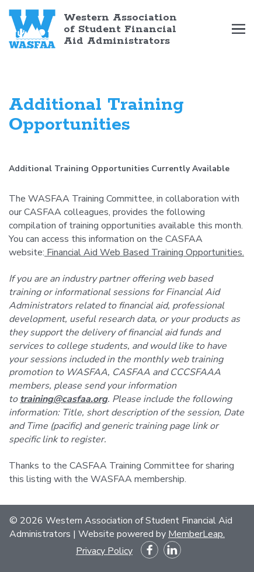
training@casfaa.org (63, 399)
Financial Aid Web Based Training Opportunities (144, 252)
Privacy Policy (104, 551)
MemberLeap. (196, 534)
